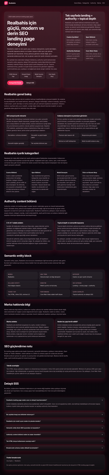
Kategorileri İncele (15, 83)
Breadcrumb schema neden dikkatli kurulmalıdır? (54, 448)
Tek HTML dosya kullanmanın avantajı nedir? (54, 441)
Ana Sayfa (10, 461)
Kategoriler (86, 3)
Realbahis (17, 461)
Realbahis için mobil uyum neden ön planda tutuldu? (54, 421)
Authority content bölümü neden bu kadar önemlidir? (54, 434)
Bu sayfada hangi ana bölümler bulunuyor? (54, 414)
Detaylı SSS (30, 83)
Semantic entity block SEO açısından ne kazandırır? (54, 428)
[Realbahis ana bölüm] (10, 3)
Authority (93, 3)
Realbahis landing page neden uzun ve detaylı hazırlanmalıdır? (54, 400)
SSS (103, 3)
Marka (99, 3)
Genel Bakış (77, 3)
